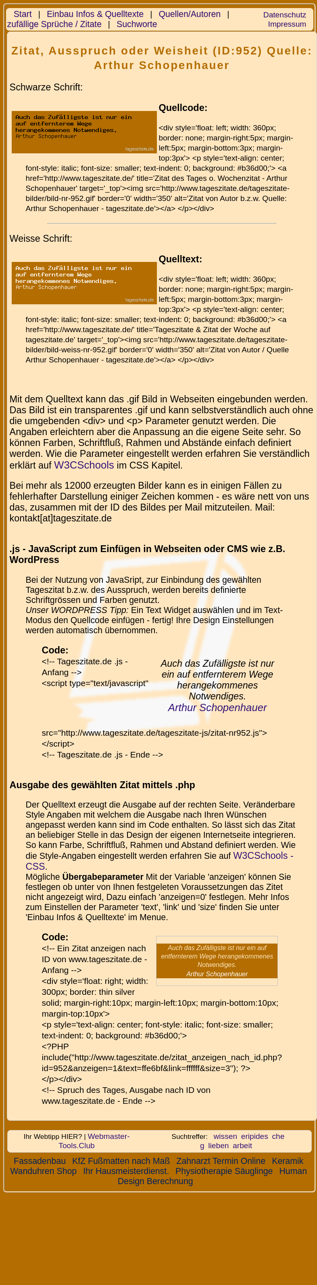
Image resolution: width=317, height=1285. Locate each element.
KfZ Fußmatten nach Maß (121, 1161)
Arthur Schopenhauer (217, 707)
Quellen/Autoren (189, 14)
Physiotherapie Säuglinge (224, 1171)
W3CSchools (84, 465)
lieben (218, 1145)
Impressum (287, 24)
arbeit (242, 1145)
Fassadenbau (40, 1161)
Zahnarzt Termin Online (220, 1161)
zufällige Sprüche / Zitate (54, 24)
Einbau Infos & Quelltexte (95, 14)
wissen (226, 1136)
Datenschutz (284, 14)
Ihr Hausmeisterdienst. (126, 1171)
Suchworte (137, 24)
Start (23, 14)
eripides (254, 1136)
